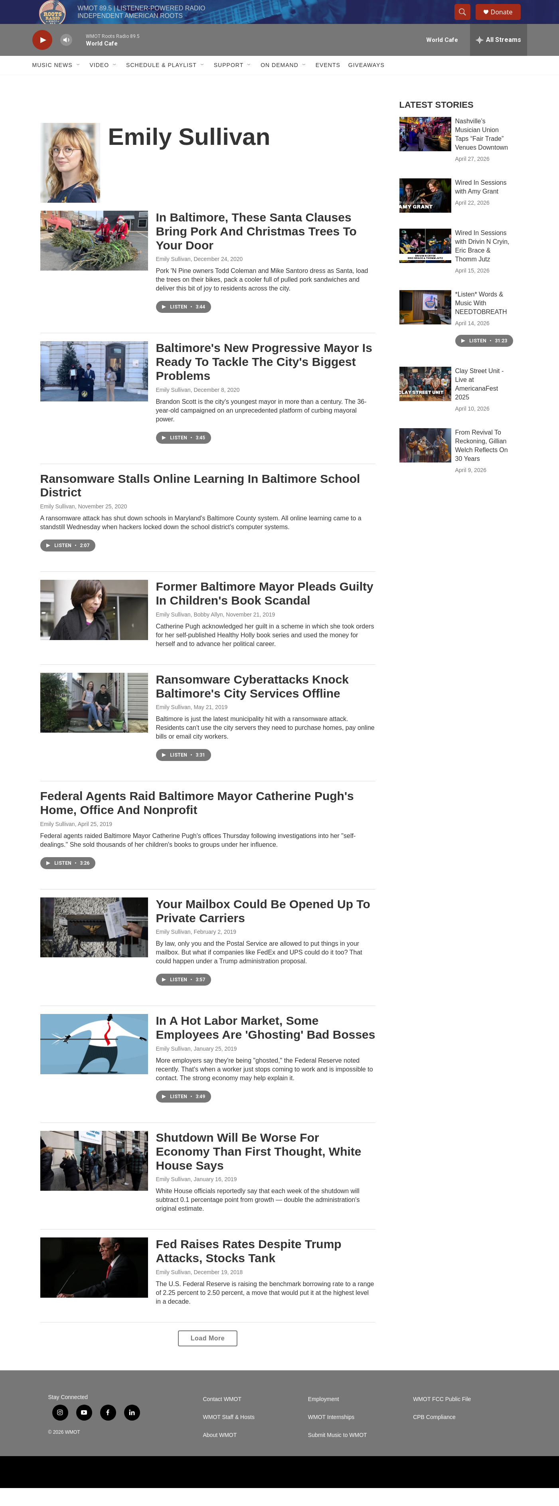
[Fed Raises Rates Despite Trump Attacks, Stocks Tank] (94, 1285)
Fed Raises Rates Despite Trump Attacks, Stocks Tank (249, 1269)
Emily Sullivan (173, 277)
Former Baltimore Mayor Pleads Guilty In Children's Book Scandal (264, 611)
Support (228, 83)
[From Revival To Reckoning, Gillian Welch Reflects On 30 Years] (425, 463)
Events (328, 83)
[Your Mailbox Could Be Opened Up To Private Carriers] (94, 945)
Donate (506, 21)
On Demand (279, 83)
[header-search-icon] (466, 21)
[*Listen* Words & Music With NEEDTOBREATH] (425, 325)
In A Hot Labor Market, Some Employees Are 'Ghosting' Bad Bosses (265, 1045)
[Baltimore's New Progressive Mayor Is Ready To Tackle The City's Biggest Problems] (94, 389)
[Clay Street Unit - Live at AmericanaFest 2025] (425, 402)
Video (99, 83)
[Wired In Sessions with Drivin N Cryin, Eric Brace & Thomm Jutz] (425, 264)
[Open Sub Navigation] (78, 83)
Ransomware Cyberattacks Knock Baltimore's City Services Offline (252, 704)
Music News (52, 83)
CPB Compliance (434, 1435)
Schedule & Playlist (161, 83)
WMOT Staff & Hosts (229, 1435)
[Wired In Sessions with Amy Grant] (425, 213)
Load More (208, 1356)
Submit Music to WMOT (337, 1453)
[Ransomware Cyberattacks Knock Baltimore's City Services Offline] (94, 721)
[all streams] (498, 58)
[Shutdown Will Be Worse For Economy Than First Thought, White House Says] (94, 1179)
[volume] (66, 58)
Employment (323, 1417)
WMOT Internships (331, 1435)
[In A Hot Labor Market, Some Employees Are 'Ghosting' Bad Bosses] (94, 1062)
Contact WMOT (222, 1417)
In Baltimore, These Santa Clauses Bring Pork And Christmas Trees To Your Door (256, 249)
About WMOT (220, 1453)
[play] (42, 58)
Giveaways (366, 83)
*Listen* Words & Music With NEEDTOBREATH (481, 321)
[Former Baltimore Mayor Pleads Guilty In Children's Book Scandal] (94, 628)
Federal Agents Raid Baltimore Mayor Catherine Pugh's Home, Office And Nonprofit (197, 820)
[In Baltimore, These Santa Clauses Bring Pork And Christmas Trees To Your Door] (94, 259)
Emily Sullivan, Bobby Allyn (189, 632)
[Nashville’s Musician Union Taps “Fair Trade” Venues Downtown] (425, 152)
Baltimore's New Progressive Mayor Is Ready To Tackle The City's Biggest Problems (264, 379)
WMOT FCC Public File (442, 1417)
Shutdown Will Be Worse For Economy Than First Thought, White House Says (258, 1169)
